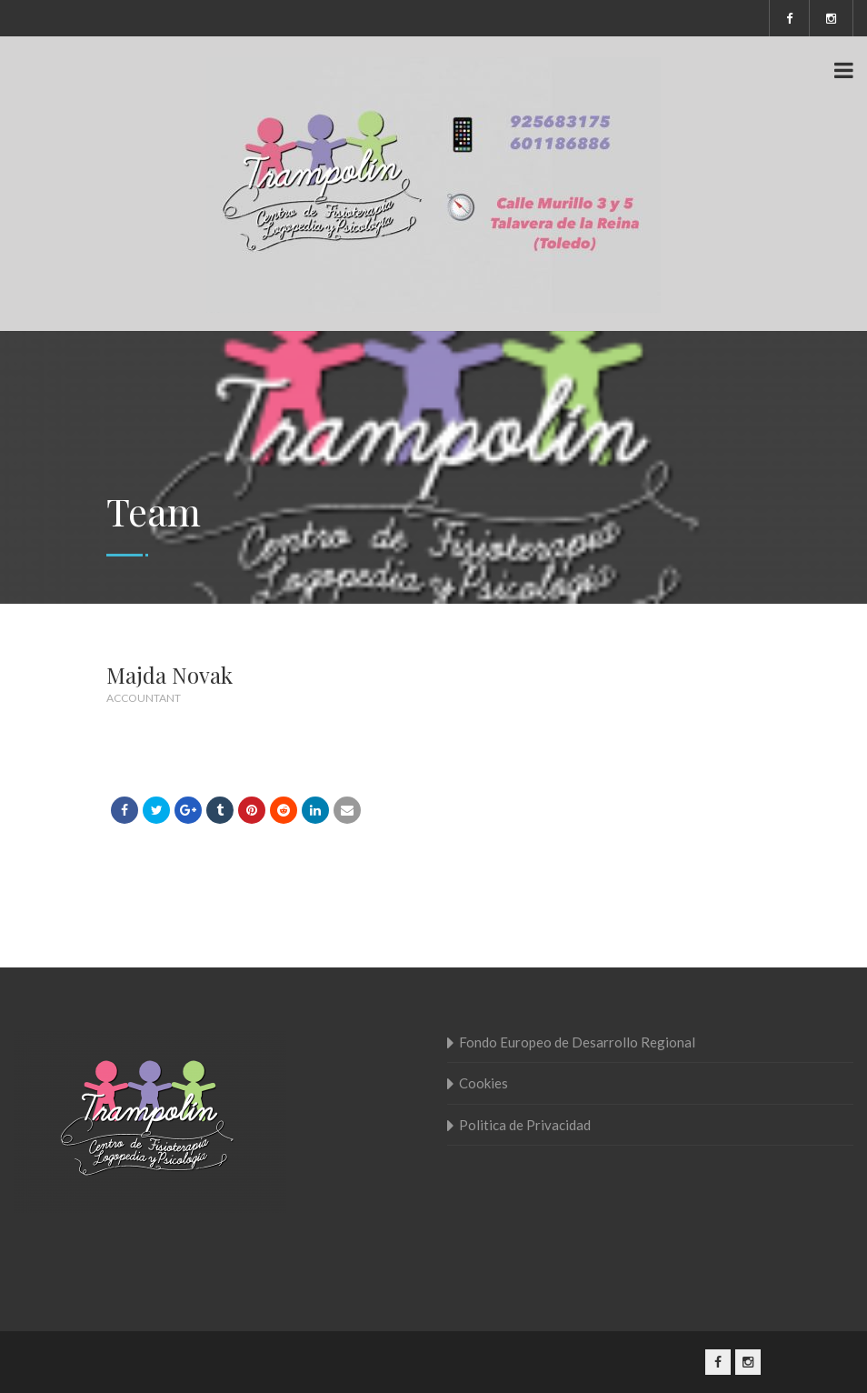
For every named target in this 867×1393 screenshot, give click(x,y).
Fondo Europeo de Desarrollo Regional (577, 1042)
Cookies (483, 1083)
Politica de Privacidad (525, 1125)
